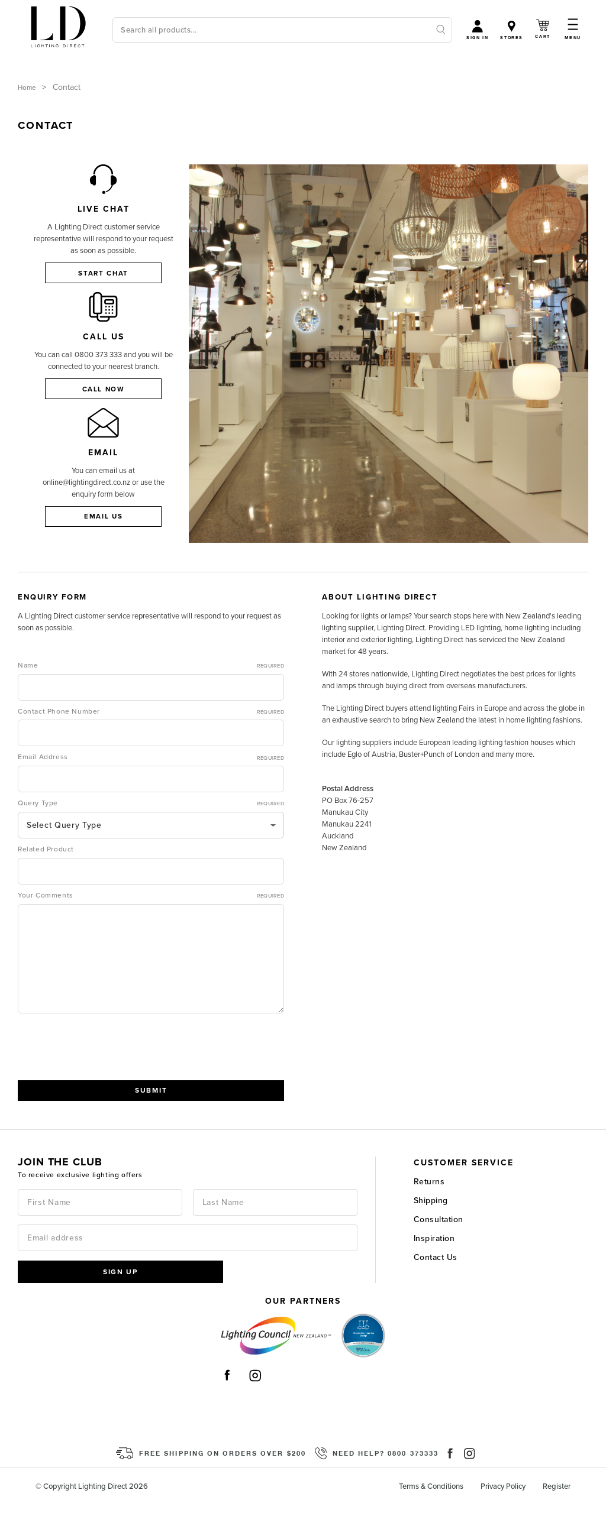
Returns (429, 1205)
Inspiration (434, 1261)
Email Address (151, 781)
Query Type (151, 827)
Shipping (431, 1224)
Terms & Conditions (431, 1510)
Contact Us (435, 1280)
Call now (103, 397)
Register (556, 1510)
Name (151, 689)
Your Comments (151, 919)
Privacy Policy (503, 1510)
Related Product (46, 872)
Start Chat (103, 273)
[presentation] (108, 1071)
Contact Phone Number (151, 735)
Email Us (103, 532)
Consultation (438, 1243)
